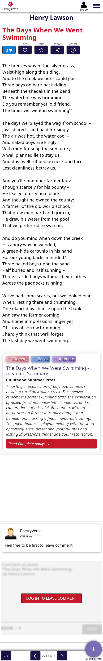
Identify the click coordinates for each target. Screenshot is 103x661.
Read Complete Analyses (29, 443)
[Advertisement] (51, 488)
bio (6, 656)
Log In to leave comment (51, 598)
